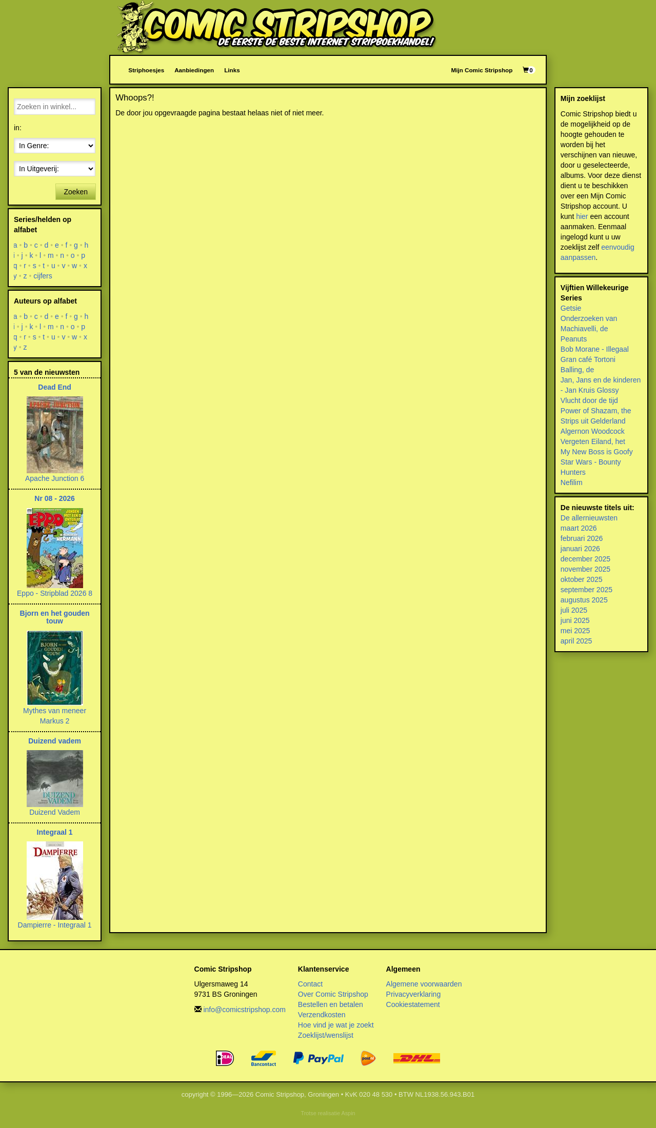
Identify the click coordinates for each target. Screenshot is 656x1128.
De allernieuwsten (589, 518)
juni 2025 (575, 620)
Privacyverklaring (413, 994)
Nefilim (572, 482)
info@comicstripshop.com (244, 1009)
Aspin (348, 1113)
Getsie (571, 308)
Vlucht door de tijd (589, 400)
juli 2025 (574, 610)
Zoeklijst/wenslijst (325, 1035)
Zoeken (76, 192)
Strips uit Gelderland (593, 421)
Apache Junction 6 (54, 478)
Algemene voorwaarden (424, 984)
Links (232, 70)
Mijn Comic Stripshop (482, 70)
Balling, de (577, 370)
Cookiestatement (413, 1004)
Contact (310, 984)
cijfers (43, 276)
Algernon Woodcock (593, 431)
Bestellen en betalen (330, 1004)
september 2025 (586, 590)
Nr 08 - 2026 (54, 498)
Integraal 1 (55, 832)
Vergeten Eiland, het (593, 441)
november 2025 (585, 569)
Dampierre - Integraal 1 (55, 925)
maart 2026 (579, 528)
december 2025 (585, 559)
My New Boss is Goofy (597, 452)
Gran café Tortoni (588, 359)
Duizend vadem (54, 741)
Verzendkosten (322, 1015)
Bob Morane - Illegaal (595, 349)
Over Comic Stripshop (333, 994)
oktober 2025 (582, 579)
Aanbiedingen (194, 70)
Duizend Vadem (54, 812)
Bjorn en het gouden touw (55, 617)
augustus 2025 (584, 600)
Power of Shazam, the (596, 411)
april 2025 (576, 641)
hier (582, 216)
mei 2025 (575, 631)
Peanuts (574, 339)
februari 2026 (582, 538)
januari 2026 (580, 549)
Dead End (54, 387)
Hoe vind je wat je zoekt (336, 1025)
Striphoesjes (146, 70)
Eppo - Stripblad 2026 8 (54, 593)
